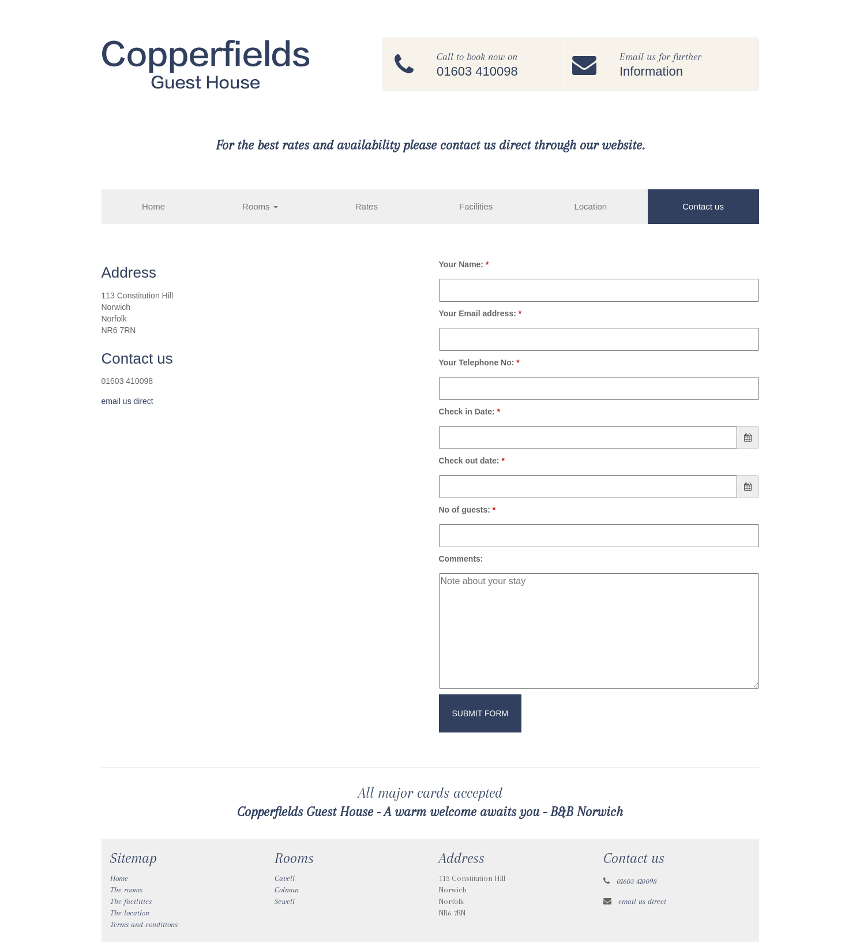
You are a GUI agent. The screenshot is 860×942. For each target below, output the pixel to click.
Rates (366, 206)
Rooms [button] (260, 206)
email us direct (127, 401)
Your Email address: (480, 313)
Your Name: (464, 264)
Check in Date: (470, 411)
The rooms (126, 889)
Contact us (703, 206)
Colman (287, 889)
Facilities (476, 206)
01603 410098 (637, 881)
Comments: (461, 558)
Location (590, 206)
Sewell (285, 901)
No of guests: (467, 509)
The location (129, 913)
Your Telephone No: (479, 362)
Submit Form (480, 713)
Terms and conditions (144, 924)
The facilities (131, 901)
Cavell (285, 878)
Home (153, 206)
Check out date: (472, 460)
